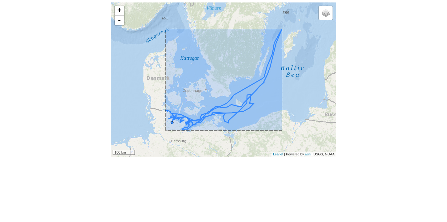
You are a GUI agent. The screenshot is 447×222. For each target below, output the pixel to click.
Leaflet (278, 154)
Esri (308, 154)
